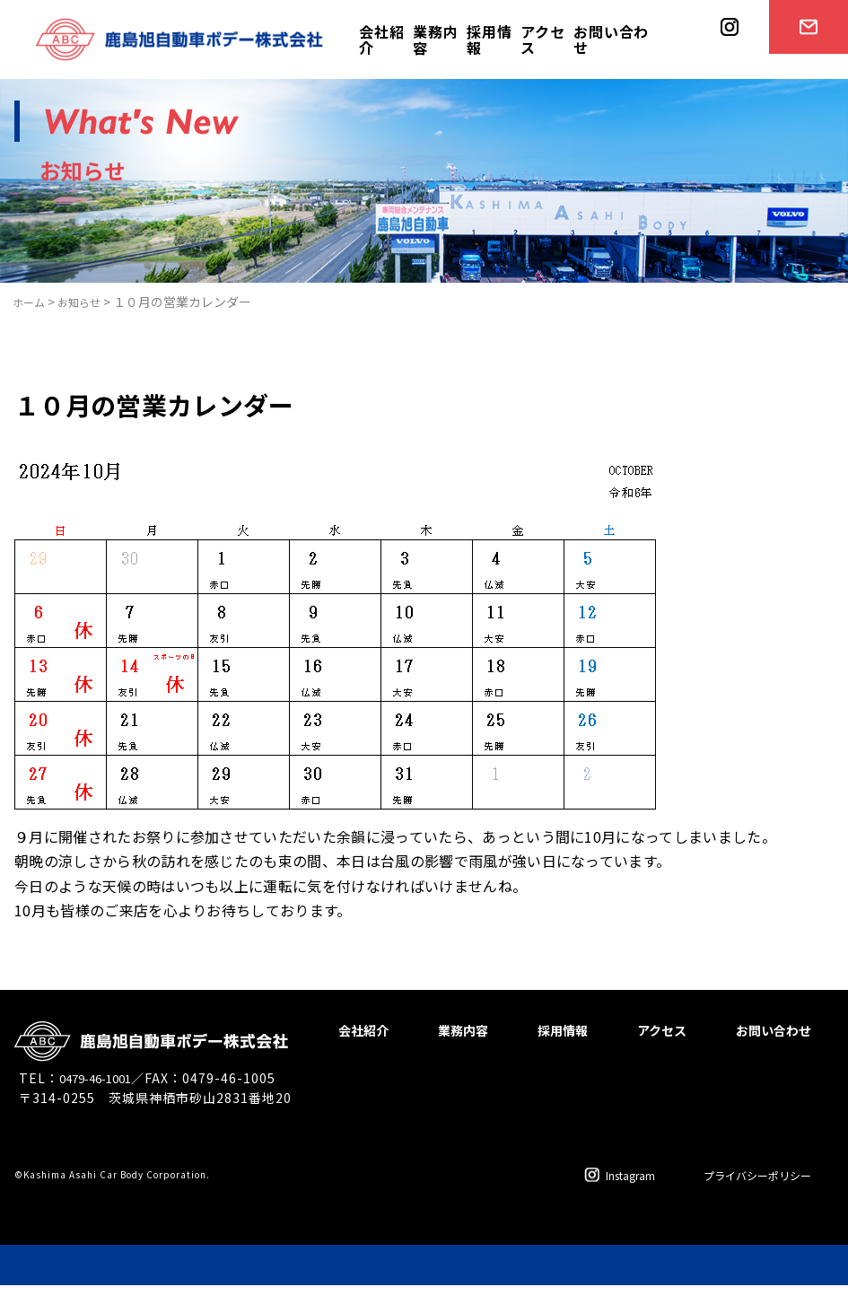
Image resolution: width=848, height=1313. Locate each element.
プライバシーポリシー (744, 1203)
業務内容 (435, 39)
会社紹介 (381, 39)
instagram (723, 77)
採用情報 (489, 39)
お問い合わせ (611, 39)
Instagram (592, 1203)
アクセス (542, 39)
